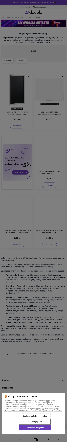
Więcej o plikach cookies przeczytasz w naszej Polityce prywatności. (33, 410)
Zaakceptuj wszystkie (34, 428)
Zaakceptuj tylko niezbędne (35, 416)
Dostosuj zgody (35, 422)
